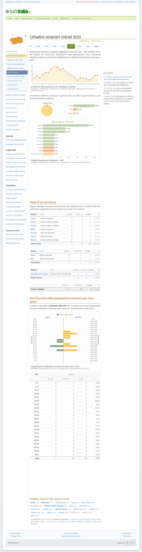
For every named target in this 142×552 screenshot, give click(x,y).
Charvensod (80, 509)
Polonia (33, 236)
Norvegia (34, 233)
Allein (35, 516)
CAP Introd (110, 88)
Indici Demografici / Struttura (16, 77)
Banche (133, 2)
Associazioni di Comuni (14, 235)
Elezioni (111, 2)
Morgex (64, 512)
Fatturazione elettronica (15, 104)
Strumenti (127, 533)
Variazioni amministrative (71, 536)
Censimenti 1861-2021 (14, 81)
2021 (63, 46)
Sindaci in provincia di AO (15, 154)
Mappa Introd (111, 96)
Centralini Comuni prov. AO (16, 158)
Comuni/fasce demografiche (16, 220)
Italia (17, 18)
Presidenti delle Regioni (15, 176)
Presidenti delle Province (15, 171)
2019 (46, 46)
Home (9, 18)
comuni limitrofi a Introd (80, 522)
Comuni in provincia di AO (15, 190)
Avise (76, 502)
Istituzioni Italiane (71, 533)
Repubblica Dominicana (39, 274)
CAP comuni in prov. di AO (15, 167)
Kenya (33, 255)
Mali (32, 259)
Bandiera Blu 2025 (13, 243)
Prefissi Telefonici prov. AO (16, 163)
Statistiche (118, 2)
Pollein (76, 512)
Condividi (96, 41)
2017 (30, 46)
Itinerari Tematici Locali (15, 239)
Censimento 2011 (12, 89)
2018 (38, 46)
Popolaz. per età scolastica (15, 68)
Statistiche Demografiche (16, 56)
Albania (33, 222)
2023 (79, 46)
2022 (71, 46)
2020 (55, 46)
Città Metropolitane (13, 202)
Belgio (33, 229)
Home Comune (11, 51)
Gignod (52, 512)
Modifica (85, 41)
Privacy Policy (16, 536)
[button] (127, 543)
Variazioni (103, 2)
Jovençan (85, 506)
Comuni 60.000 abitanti (15, 211)
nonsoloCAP (17, 2)
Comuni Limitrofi (12, 125)
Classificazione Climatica (15, 121)
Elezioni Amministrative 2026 (87, 2)
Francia (33, 218)
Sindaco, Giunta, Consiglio (16, 95)
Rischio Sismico (12, 117)
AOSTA (93, 509)
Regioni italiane (12, 198)
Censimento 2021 (12, 85)
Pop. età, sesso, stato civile (15, 64)
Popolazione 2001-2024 (15, 60)
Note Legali (15, 533)
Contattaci (127, 536)
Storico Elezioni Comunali (15, 99)
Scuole (126, 2)
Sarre (73, 506)
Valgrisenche (38, 512)
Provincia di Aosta (42, 18)
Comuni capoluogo (13, 207)
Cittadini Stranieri (13, 72)
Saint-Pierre (88, 502)
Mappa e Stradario (13, 129)
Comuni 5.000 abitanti (15, 224)
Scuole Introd (11, 108)
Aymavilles (37, 506)
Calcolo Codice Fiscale (31, 2)
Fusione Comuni (12, 180)
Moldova (34, 240)
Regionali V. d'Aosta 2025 (15, 144)
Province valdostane (14, 194)
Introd (55, 18)
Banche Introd (11, 112)
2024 (88, 46)
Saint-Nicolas (63, 502)
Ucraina (33, 226)
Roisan (87, 512)
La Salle (48, 509)
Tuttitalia (8, 2)
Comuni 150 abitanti (14, 215)
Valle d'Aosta (26, 18)
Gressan (36, 509)
